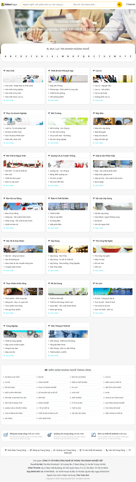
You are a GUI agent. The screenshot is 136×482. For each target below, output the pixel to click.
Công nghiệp (12, 326)
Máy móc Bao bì (101, 135)
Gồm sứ (98, 267)
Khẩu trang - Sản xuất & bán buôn (18, 221)
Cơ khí (7, 382)
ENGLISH (130, 4)
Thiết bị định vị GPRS (58, 352)
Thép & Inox (76, 408)
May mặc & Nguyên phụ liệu (15, 398)
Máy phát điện (55, 224)
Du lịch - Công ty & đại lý (104, 298)
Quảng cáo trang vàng (69, 433)
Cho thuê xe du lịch (102, 306)
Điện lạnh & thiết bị (113, 382)
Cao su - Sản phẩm (102, 89)
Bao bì (40, 377)
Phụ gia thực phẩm (13, 309)
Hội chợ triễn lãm (57, 182)
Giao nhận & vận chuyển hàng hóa (19, 263)
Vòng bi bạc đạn (11, 348)
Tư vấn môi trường (57, 132)
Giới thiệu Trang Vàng (17, 450)
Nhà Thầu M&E (56, 267)
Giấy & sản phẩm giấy (105, 155)
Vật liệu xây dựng (104, 198)
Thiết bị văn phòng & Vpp (62, 70)
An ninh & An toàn (12, 377)
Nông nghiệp (43, 403)
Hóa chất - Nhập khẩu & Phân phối (19, 85)
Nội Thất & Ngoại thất (16, 155)
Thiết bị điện (55, 213)
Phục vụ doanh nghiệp (16, 113)
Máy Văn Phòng (56, 85)
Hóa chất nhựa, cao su (14, 97)
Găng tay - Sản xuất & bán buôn (18, 217)
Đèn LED (8, 174)
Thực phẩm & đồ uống (16, 283)
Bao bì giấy (99, 182)
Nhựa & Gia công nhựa (114, 398)
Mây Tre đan (99, 259)
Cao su (99, 70)
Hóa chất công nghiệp (14, 89)
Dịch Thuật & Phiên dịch (14, 135)
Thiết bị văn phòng (57, 93)
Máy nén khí (10, 352)
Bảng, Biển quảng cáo (58, 174)
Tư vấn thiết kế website (92, 450)
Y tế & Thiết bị (43, 408)
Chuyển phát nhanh (13, 267)
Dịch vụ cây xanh (12, 182)
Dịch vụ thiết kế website (112, 433)
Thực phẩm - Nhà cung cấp (16, 298)
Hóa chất (10, 70)
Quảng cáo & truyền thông (63, 155)
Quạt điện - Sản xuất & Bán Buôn (63, 306)
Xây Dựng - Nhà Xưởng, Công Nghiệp (65, 263)
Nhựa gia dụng (56, 309)
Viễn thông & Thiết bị (60, 326)
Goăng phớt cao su (102, 97)
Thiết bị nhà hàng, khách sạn (61, 302)
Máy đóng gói (100, 132)
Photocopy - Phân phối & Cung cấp (64, 89)
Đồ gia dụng (56, 283)
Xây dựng (55, 241)
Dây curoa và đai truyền (14, 344)
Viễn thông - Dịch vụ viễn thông (62, 348)
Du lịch (99, 283)
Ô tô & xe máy (77, 403)
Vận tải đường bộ (12, 259)
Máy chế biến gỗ (101, 139)
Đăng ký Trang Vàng (41, 450)
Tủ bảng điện (55, 221)
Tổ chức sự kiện (56, 178)
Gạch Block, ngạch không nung (107, 217)
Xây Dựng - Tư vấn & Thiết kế (61, 259)
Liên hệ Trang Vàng (117, 450)
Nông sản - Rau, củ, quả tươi (16, 302)
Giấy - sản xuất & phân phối (106, 171)
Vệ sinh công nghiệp (58, 139)
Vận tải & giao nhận (15, 241)
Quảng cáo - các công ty (59, 171)
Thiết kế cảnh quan (13, 178)
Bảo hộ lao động (13, 198)
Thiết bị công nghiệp (13, 341)
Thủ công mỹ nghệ (104, 241)
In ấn (107, 393)
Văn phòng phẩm (57, 97)
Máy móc (100, 113)
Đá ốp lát (98, 221)
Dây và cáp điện (56, 217)
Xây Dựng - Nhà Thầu (58, 256)
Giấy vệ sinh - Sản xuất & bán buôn (108, 178)
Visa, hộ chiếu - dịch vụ (104, 309)
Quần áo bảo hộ (11, 224)
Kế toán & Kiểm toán (13, 132)
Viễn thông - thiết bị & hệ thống (62, 341)
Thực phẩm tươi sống (13, 306)
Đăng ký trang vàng (25, 433)
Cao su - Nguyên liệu (103, 85)
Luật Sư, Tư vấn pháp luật (15, 128)
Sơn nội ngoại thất (102, 224)
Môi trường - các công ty (59, 128)
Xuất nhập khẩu (44, 418)
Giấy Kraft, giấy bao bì (103, 174)
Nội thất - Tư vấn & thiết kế (16, 171)
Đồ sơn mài (99, 263)
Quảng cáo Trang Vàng (66, 450)
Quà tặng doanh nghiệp (115, 403)
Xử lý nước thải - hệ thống (60, 135)
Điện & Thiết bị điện (60, 198)
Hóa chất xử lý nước (13, 93)
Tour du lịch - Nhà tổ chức (105, 302)
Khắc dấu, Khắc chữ (13, 139)
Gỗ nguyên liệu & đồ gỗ (47, 393)
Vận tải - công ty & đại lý (14, 256)
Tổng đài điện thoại (57, 344)
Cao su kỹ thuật (101, 93)
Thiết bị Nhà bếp (56, 298)
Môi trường (56, 113)
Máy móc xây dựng (102, 128)
